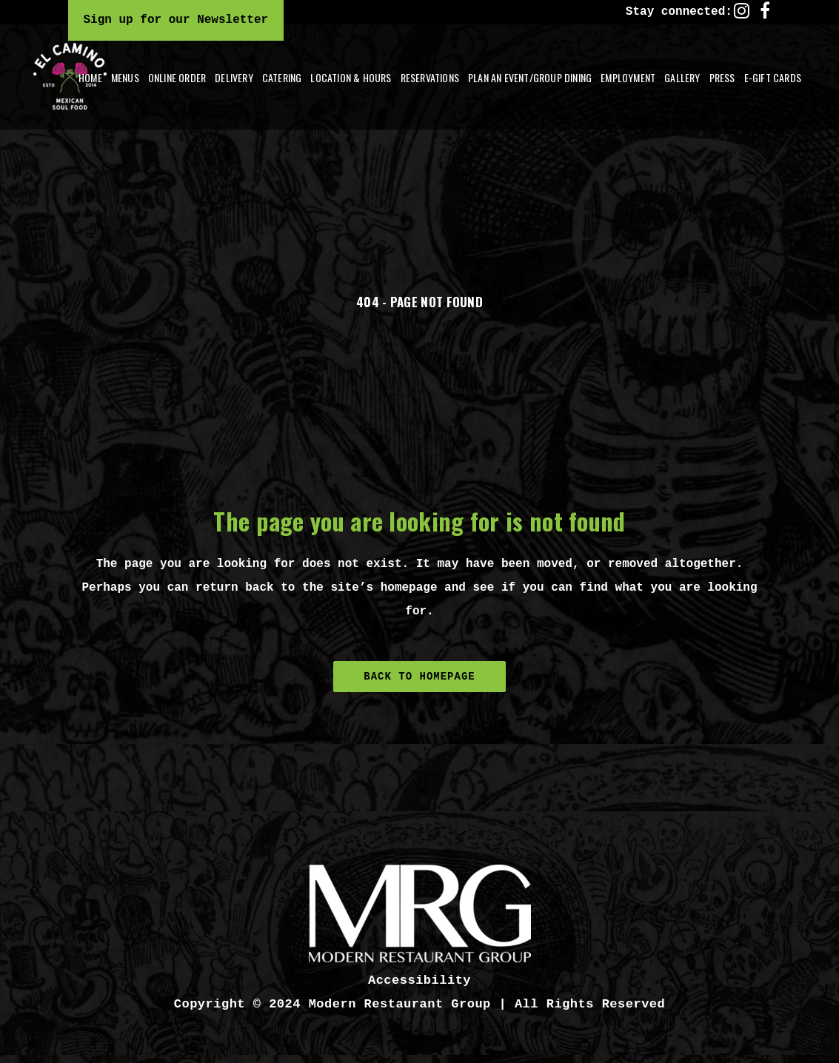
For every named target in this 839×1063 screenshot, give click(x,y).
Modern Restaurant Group (400, 1004)
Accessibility (419, 980)
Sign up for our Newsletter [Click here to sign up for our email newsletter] (176, 20)
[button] (234, 78)
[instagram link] (741, 10)
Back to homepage (419, 677)
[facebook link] (765, 10)
